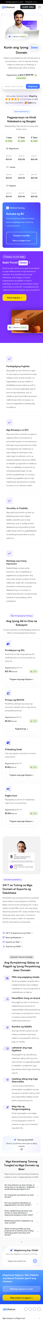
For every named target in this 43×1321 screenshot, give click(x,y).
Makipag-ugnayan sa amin (14, 2)
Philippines (31, 2)
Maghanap (32, 86)
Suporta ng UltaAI (13, 946)
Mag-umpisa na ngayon (21, 1298)
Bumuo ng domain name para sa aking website (21, 1142)
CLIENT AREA (28, 7)
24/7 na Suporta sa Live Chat (18, 933)
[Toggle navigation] (39, 7)
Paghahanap (21, 729)
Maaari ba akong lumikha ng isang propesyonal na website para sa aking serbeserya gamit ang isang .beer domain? (18, 1232)
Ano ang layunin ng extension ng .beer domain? (19, 1196)
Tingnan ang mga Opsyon (21, 679)
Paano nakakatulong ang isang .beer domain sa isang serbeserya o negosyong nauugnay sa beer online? (18, 1213)
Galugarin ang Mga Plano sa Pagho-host (22, 238)
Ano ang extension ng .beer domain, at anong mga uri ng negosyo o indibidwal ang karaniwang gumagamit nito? (19, 1187)
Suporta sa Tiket (12, 942)
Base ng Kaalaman (13, 937)
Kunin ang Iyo (14, 297)
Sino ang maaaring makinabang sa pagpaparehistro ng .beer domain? (17, 1204)
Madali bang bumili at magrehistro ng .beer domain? (18, 1222)
